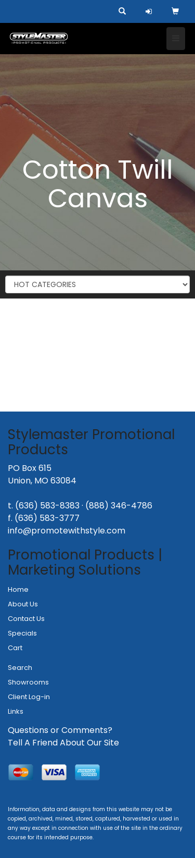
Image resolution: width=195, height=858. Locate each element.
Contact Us (26, 619)
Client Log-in (29, 697)
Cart (15, 648)
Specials (22, 633)
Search (20, 668)
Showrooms (28, 682)
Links (15, 711)
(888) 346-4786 (118, 506)
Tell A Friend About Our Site (63, 743)
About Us (23, 604)
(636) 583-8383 (47, 506)
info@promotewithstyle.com (66, 531)
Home (18, 589)
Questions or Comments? (60, 730)
